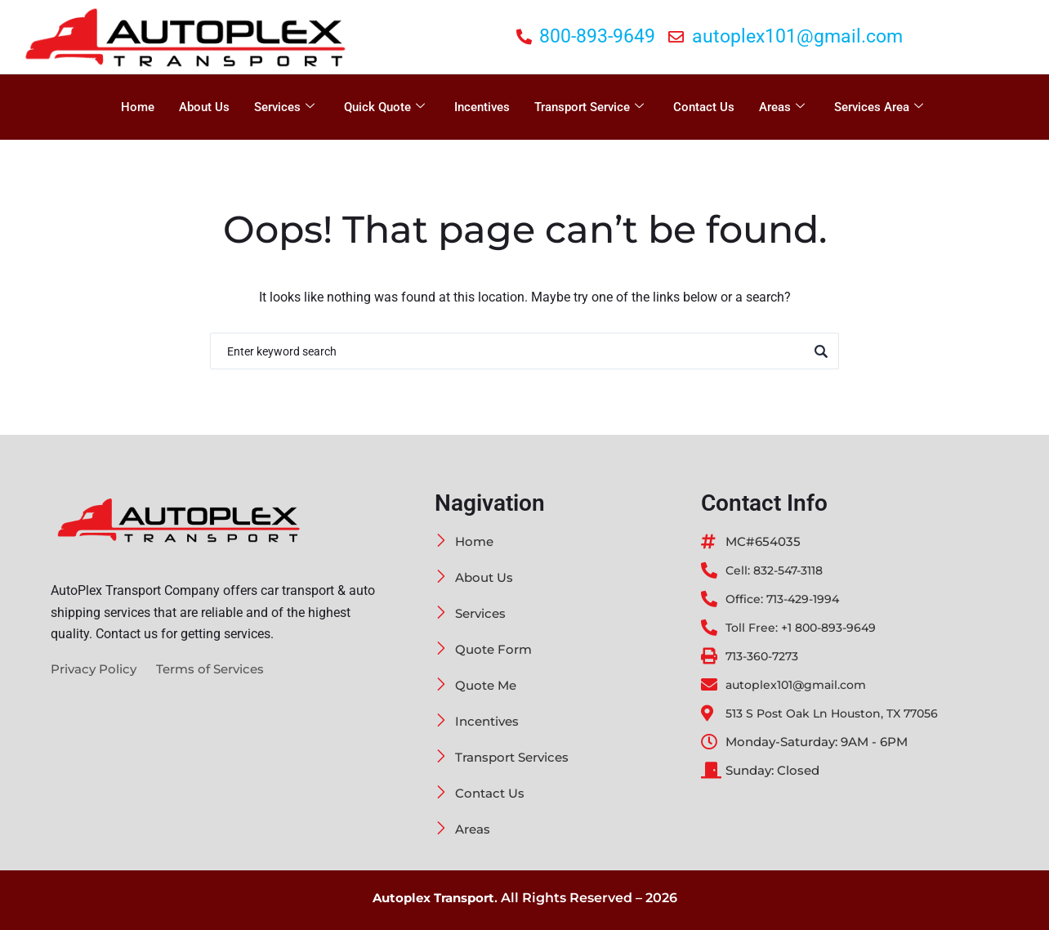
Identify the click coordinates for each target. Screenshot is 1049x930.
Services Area (878, 107)
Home (137, 107)
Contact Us (703, 107)
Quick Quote (384, 107)
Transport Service (589, 107)
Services (284, 107)
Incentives (482, 107)
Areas (782, 107)
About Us (204, 107)
